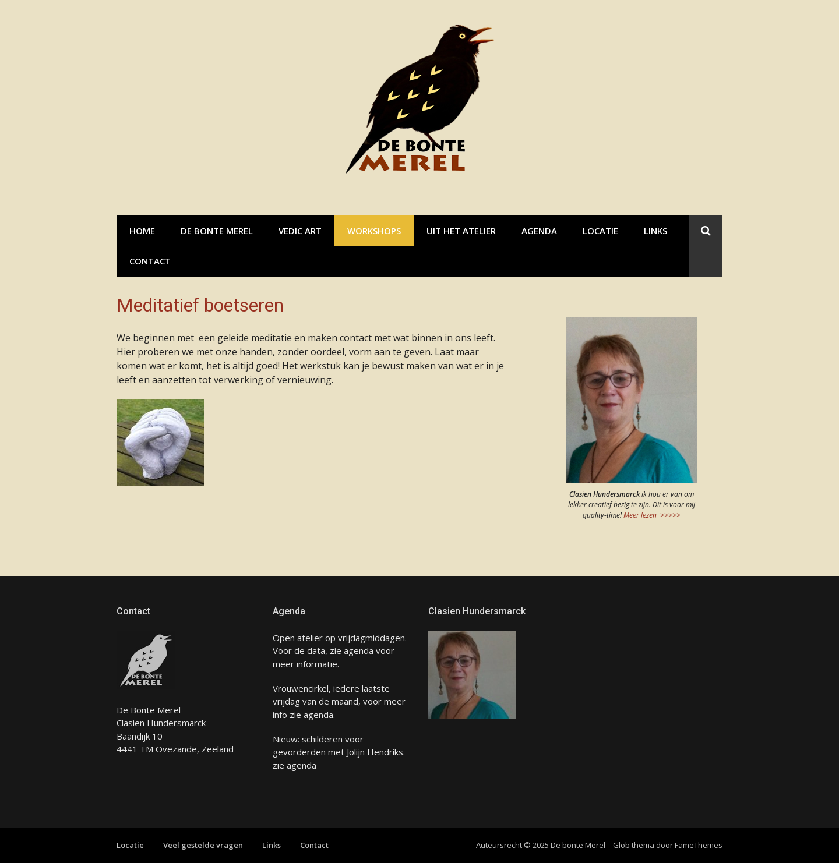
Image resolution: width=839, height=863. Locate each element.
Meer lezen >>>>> (652, 515)
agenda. (318, 714)
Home (142, 230)
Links (655, 230)
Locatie (600, 230)
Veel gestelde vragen (203, 845)
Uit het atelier (461, 230)
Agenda (539, 230)
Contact (150, 261)
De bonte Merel (217, 230)
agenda (358, 650)
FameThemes (698, 845)
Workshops (374, 230)
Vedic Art (300, 230)
